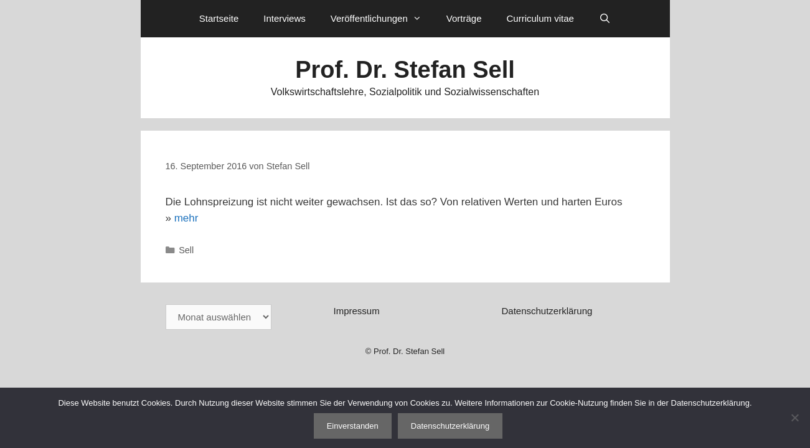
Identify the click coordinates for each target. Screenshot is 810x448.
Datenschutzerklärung (546, 311)
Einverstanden (353, 426)
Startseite (218, 18)
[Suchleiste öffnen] (604, 18)
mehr (186, 218)
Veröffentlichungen (382, 18)
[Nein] (794, 417)
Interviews (284, 18)
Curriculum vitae (539, 18)
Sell (186, 250)
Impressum (356, 311)
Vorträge (464, 18)
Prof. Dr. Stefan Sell (405, 70)
